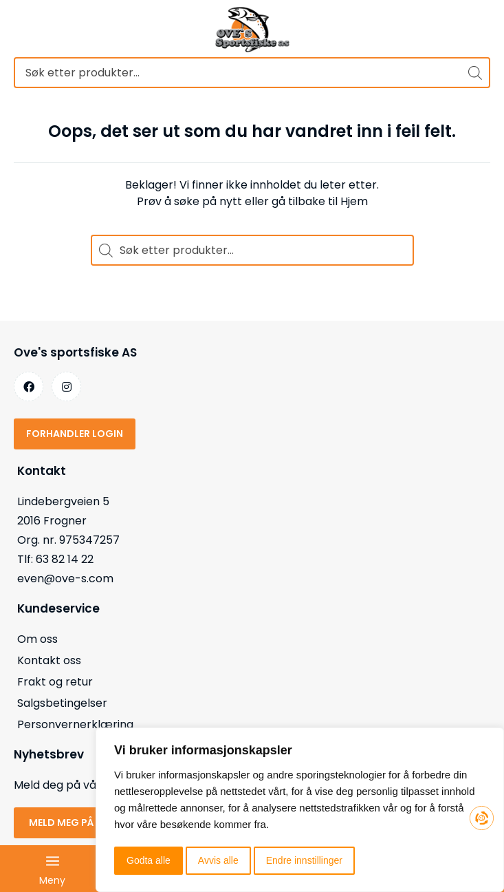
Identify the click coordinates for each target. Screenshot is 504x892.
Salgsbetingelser (62, 703)
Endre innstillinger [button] (304, 860)
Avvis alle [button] (218, 860)
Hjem (354, 201)
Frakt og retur (55, 682)
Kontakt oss (49, 660)
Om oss (37, 639)
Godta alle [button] (149, 860)
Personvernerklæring (75, 724)
